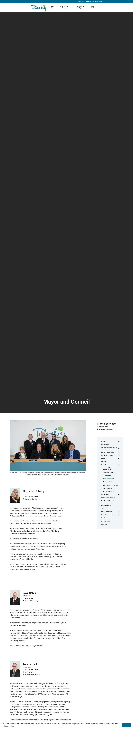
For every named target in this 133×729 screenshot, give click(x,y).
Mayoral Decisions (108, 493)
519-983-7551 (29, 598)
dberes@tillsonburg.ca (33, 601)
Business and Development (82, 7)
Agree (126, 725)
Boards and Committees (108, 452)
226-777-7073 (29, 672)
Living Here (53, 7)
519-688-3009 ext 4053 (33, 496)
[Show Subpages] (119, 441)
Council (103, 465)
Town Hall (93, 7)
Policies (103, 520)
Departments (105, 496)
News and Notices (106, 514)
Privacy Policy (105, 524)
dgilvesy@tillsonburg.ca (33, 499)
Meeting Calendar (108, 483)
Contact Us (104, 462)
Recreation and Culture (65, 7)
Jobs (102, 511)
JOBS (79, 1)
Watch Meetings (107, 490)
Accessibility (105, 444)
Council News (107, 477)
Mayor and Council (108, 480)
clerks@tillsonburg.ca (107, 429)
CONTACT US (99, 1)
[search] (99, 7)
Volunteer (104, 527)
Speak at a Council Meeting (111, 486)
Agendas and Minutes (109, 473)
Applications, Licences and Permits (109, 448)
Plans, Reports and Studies (109, 517)
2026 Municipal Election (108, 499)
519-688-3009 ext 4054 (33, 670)
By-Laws (103, 459)
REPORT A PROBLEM (88, 1)
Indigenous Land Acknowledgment (106, 507)
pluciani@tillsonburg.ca (33, 674)
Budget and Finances (107, 456)
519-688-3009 (104, 427)
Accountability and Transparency (108, 469)
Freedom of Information (108, 503)
